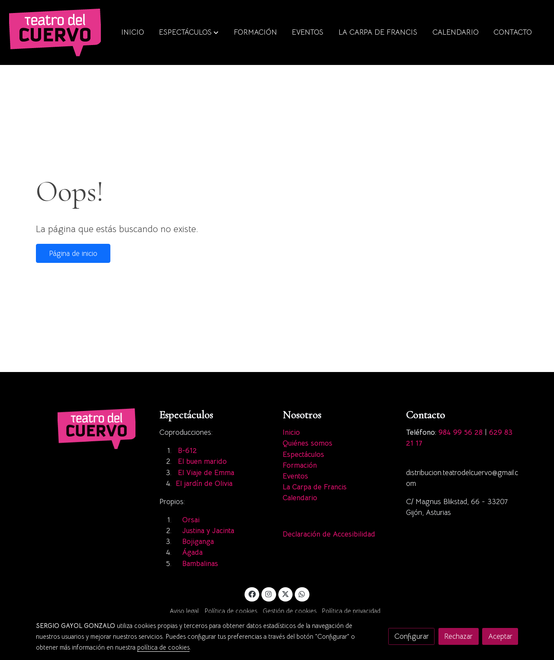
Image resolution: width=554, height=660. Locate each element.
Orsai (191, 519)
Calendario (300, 497)
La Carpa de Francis (315, 487)
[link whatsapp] (302, 593)
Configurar (411, 636)
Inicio (291, 432)
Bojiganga (198, 541)
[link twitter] (285, 593)
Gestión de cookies (289, 611)
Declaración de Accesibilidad (329, 534)
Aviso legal (184, 611)
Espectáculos (303, 454)
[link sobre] (92, 428)
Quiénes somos (307, 443)
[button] (188, 32)
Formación (300, 465)
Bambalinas (201, 563)
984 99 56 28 (460, 432)
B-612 (187, 450)
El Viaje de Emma (206, 472)
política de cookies (163, 647)
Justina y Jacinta (208, 530)
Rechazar (458, 636)
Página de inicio (73, 253)
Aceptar (500, 636)
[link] (55, 32)
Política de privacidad (351, 611)
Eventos (295, 476)
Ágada (193, 552)
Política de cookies (231, 611)
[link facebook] (252, 593)
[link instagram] (269, 593)
